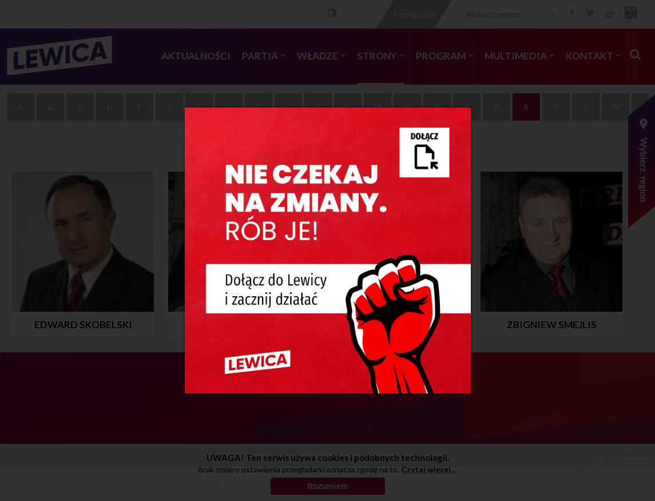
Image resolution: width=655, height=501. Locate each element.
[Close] (461, 116)
